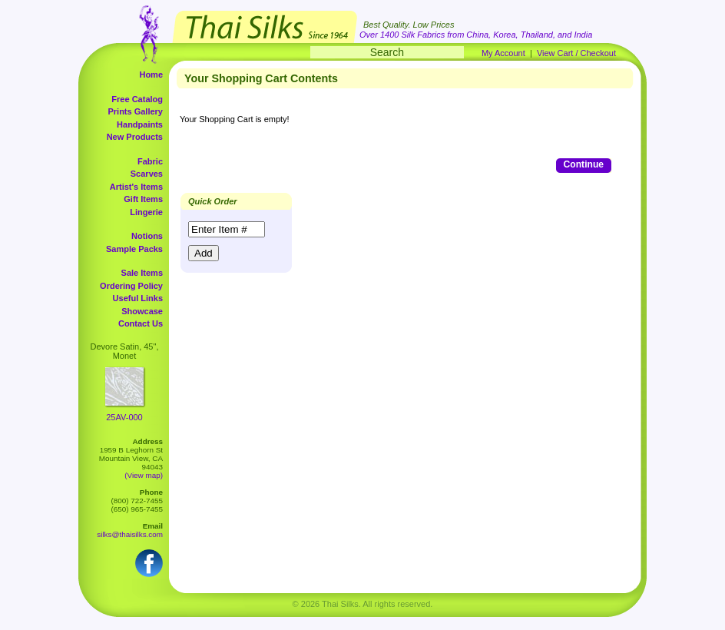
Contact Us (140, 323)
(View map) (143, 475)
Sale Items (142, 272)
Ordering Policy (131, 285)
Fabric (150, 161)
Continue (584, 164)
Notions (147, 235)
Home (151, 74)
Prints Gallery (135, 111)
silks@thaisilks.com (130, 534)
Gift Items (143, 199)
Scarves (147, 173)
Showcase (142, 311)
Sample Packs (134, 249)
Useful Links (138, 298)
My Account (503, 53)
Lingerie (146, 212)
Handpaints (140, 124)
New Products (135, 136)
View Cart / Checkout (576, 53)
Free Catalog (137, 99)
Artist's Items (136, 186)
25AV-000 (124, 417)
